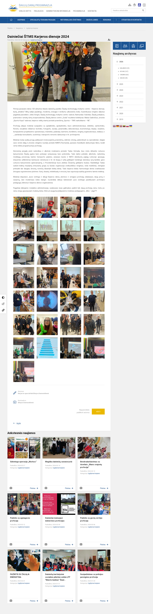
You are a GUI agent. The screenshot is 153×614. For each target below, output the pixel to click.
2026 (121, 62)
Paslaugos (38, 11)
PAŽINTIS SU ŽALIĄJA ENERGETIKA (19, 575)
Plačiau (32, 488)
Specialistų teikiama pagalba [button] (42, 20)
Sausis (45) (124, 78)
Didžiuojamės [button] (92, 20)
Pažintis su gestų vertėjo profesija (91, 519)
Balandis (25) (124, 68)
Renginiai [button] (107, 20)
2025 (121, 84)
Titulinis (10, 28)
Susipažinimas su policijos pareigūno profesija (91, 575)
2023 (121, 96)
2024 (121, 90)
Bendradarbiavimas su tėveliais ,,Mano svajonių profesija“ (91, 464)
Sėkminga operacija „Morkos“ (23, 462)
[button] (129, 5)
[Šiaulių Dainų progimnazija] (13, 8)
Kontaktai (92, 11)
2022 (121, 102)
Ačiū (98, 411)
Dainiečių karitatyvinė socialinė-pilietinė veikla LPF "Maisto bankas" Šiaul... (57, 577)
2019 (121, 119)
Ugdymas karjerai (32, 28)
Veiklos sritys (25, 11)
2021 (121, 108)
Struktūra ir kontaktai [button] (131, 20)
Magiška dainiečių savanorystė (58, 462)
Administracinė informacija (58, 11)
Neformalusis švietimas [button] (70, 20)
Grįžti (19, 423)
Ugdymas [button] (21, 20)
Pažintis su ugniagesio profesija (20, 519)
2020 (121, 113)
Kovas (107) (124, 71)
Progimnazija (79, 11)
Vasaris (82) (124, 75)
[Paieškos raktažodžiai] (128, 10)
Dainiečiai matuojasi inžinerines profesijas (54, 519)
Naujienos (19, 28)
